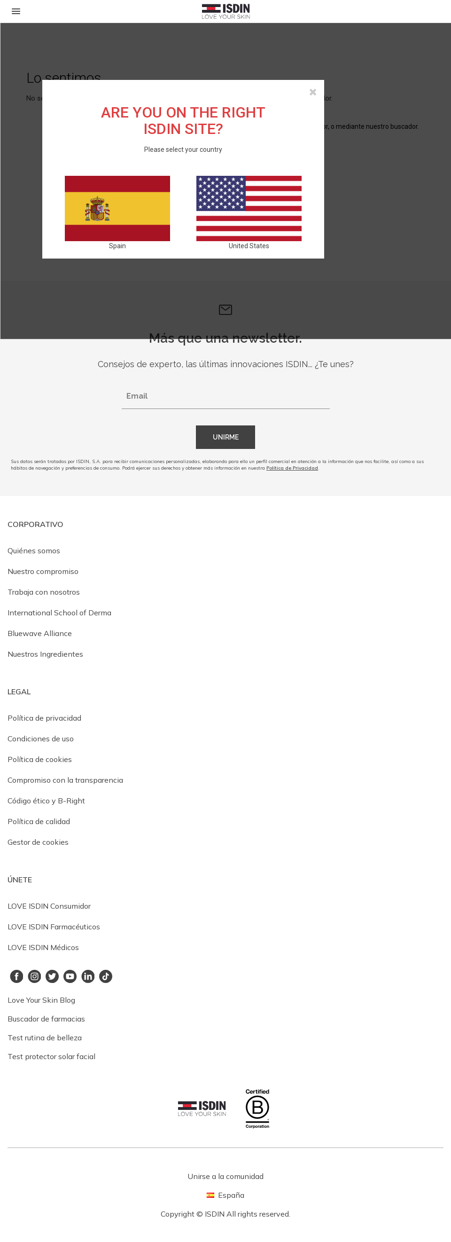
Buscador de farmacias (46, 1018)
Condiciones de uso (41, 738)
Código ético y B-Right (46, 800)
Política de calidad (39, 821)
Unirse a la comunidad (225, 1176)
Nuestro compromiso (43, 571)
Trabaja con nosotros (44, 592)
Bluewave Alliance (40, 633)
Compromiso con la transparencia (65, 780)
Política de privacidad (44, 718)
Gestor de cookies (38, 842)
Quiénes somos (34, 550)
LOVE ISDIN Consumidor (49, 906)
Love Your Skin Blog (41, 1000)
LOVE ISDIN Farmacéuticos (54, 926)
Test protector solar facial (51, 1056)
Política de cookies (40, 759)
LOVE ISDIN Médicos (43, 947)
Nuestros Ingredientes (45, 654)
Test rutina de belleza (45, 1037)
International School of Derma (59, 612)
